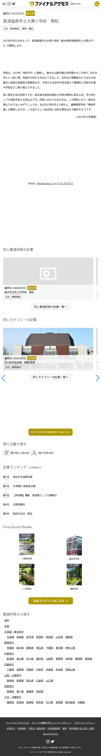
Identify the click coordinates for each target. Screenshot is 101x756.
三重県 (10, 669)
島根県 (20, 680)
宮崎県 (59, 702)
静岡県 (79, 658)
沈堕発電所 (19, 504)
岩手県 (30, 637)
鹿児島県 (70, 702)
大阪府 (39, 669)
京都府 (30, 669)
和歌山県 (70, 669)
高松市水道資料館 (22, 477)
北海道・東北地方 (14, 632)
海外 (6, 620)
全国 (6, 626)
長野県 (59, 658)
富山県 (20, 658)
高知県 (39, 691)
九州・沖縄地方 (12, 697)
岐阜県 (69, 658)
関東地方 (9, 642)
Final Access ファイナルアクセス (55, 183)
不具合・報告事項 (36, 728)
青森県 (20, 637)
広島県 (39, 680)
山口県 (49, 680)
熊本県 (39, 702)
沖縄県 (81, 702)
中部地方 (9, 653)
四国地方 (9, 686)
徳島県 (10, 691)
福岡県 (10, 702)
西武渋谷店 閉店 (22, 513)
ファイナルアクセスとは (17, 722)
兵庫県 (49, 669)
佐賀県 (20, 702)
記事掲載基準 (53, 728)
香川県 (20, 691)
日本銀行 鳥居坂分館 (24, 486)
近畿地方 (9, 664)
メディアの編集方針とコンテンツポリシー (51, 722)
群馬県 (30, 648)
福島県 (69, 637)
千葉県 (49, 648)
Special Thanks (50, 733)
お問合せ (11, 728)
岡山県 (30, 680)
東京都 (59, 648)
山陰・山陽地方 (12, 675)
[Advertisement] (50, 58)
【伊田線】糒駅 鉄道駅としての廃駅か (35, 495)
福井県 (39, 658)
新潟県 (10, 658)
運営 (64, 728)
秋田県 (49, 637)
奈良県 (59, 669)
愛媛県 (30, 691)
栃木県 (20, 648)
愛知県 (88, 658)
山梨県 (49, 658)
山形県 (59, 637)
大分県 (49, 702)
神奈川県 (70, 648)
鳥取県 (10, 680)
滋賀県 (20, 669)
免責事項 (21, 728)
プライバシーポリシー (84, 722)
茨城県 (10, 648)
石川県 (30, 658)
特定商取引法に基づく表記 (81, 728)
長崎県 (30, 702)
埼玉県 (39, 648)
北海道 (10, 637)
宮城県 (39, 637)
